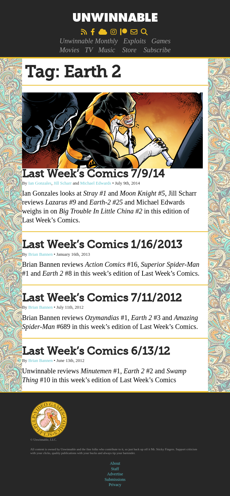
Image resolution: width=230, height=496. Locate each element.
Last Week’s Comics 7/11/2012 (102, 298)
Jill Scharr (63, 183)
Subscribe (157, 50)
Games (161, 41)
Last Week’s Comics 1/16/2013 (102, 245)
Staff (115, 468)
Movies (69, 50)
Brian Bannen (40, 254)
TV (89, 50)
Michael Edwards (95, 183)
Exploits (134, 41)
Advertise (115, 474)
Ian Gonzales (39, 183)
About (115, 463)
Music (106, 50)
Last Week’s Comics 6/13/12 (96, 351)
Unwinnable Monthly (89, 41)
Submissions (115, 479)
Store (129, 50)
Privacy (115, 484)
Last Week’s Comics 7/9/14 (93, 174)
